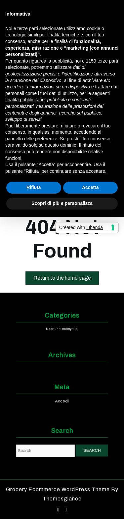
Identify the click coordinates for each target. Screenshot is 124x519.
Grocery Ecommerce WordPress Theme (58, 489)
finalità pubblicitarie (25, 99)
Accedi (62, 400)
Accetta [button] (90, 187)
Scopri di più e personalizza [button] (61, 203)
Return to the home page (66, 279)
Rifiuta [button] (33, 187)
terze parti (108, 61)
